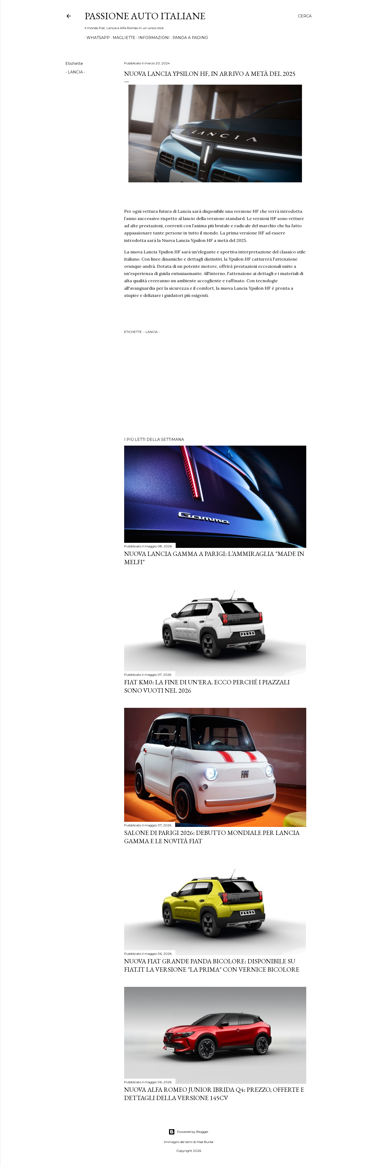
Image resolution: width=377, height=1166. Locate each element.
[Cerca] (305, 16)
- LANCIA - (75, 72)
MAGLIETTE (122, 37)
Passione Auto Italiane (145, 16)
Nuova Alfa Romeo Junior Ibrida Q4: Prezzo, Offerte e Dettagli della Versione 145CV (214, 1093)
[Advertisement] (215, 386)
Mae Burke (205, 1142)
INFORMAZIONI (152, 37)
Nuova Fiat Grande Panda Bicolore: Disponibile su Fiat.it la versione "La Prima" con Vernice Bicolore (211, 965)
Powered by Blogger (188, 1132)
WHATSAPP (96, 37)
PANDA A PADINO (188, 37)
